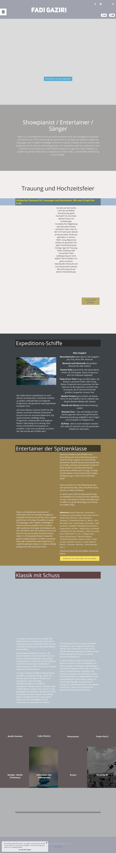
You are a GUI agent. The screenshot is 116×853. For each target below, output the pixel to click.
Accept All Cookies (25, 850)
